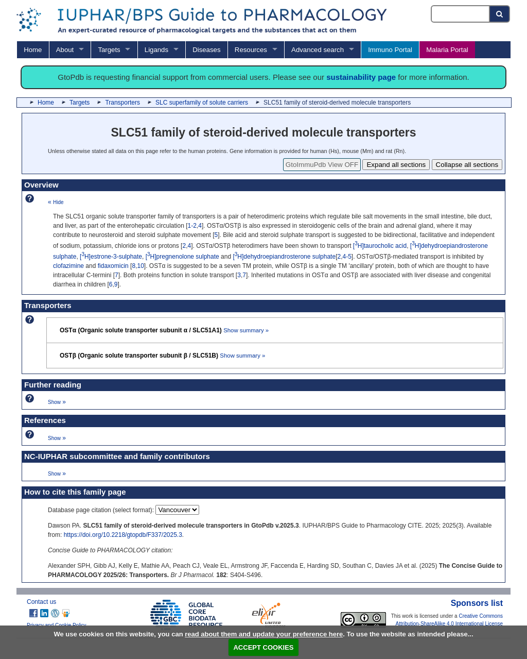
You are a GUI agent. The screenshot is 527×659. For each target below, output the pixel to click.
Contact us (41, 601)
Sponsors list (477, 603)
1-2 (192, 225)
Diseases (206, 50)
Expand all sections (396, 164)
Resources (251, 50)
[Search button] (500, 14)
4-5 (347, 256)
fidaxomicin (113, 265)
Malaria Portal (447, 50)
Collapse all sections (467, 164)
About (65, 50)
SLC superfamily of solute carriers (201, 102)
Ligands (156, 50)
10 (140, 265)
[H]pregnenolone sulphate (182, 256)
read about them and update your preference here (264, 634)
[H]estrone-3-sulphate (111, 256)
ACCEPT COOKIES (263, 647)
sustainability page (361, 77)
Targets (109, 50)
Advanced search (317, 50)
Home (33, 50)
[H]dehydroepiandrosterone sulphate (284, 256)
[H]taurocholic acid (380, 245)
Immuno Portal (390, 50)
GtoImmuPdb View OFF (322, 164)
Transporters (122, 102)
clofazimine (68, 265)
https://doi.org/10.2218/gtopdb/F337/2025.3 (123, 534)
